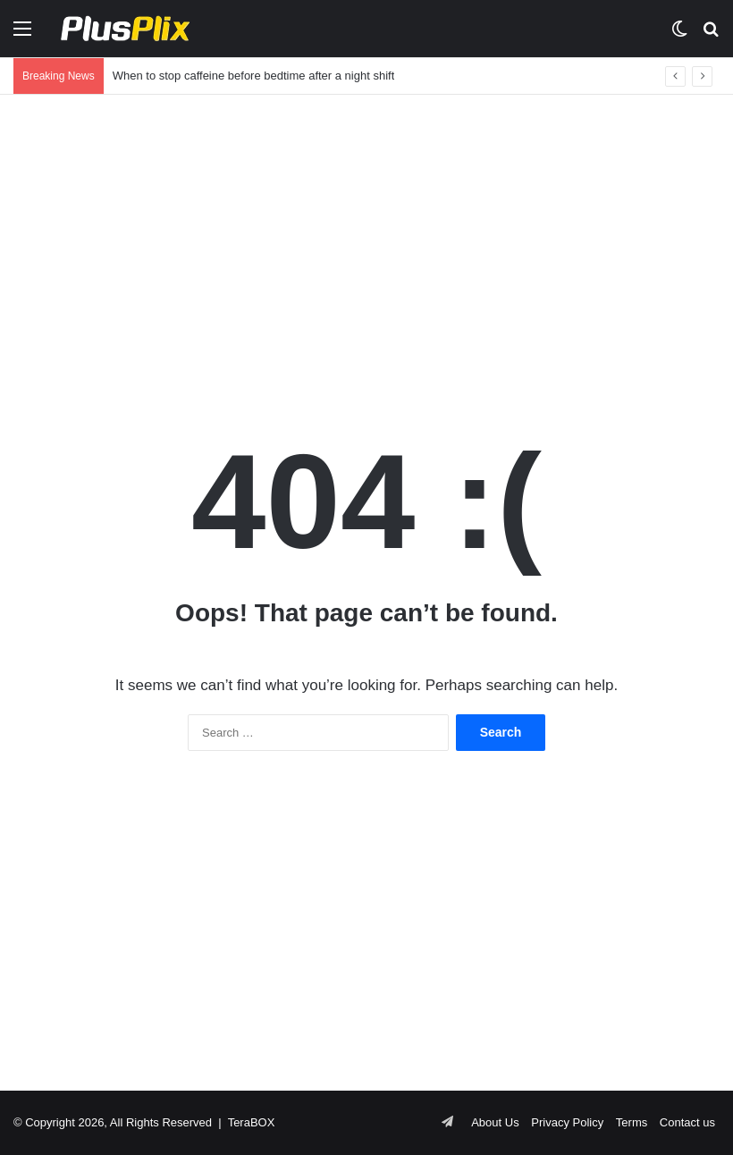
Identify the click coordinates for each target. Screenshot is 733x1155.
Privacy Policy (567, 1122)
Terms (631, 1122)
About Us (494, 1122)
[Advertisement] (366, 238)
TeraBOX (251, 1122)
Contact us (687, 1122)
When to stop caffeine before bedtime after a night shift (254, 75)
